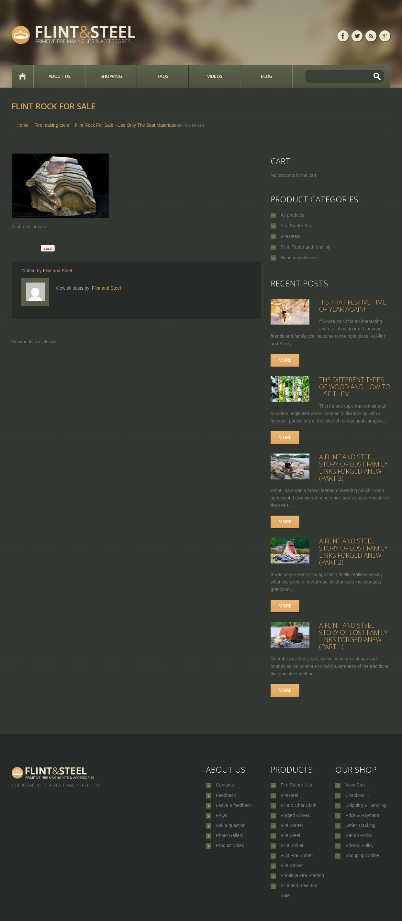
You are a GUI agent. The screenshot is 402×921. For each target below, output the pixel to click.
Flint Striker (292, 849)
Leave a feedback (234, 806)
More (285, 360)
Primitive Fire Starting (302, 881)
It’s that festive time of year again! (352, 306)
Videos (214, 76)
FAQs (163, 76)
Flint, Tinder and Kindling (305, 247)
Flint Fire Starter (297, 859)
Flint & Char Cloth (298, 806)
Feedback (226, 795)
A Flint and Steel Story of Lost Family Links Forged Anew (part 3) (353, 468)
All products (292, 215)
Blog (266, 76)
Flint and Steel (57, 270)
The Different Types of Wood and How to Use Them (354, 386)
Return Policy (358, 838)
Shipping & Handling (365, 806)
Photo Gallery (229, 838)
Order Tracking (360, 827)
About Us (59, 76)
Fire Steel (290, 838)
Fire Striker (292, 870)
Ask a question (231, 827)
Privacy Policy (359, 849)
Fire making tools (51, 125)
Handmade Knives (299, 257)
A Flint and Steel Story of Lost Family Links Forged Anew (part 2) (353, 552)
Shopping (111, 76)
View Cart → (358, 785)
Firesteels (290, 236)
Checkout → (357, 795)
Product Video (230, 849)
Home (22, 76)
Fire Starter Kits (296, 225)
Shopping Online (362, 859)
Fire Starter (292, 827)
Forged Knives (295, 817)
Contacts (225, 785)
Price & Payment (362, 817)
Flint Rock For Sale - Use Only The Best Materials (125, 125)
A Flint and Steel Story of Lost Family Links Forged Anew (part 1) (353, 636)
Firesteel (289, 795)
